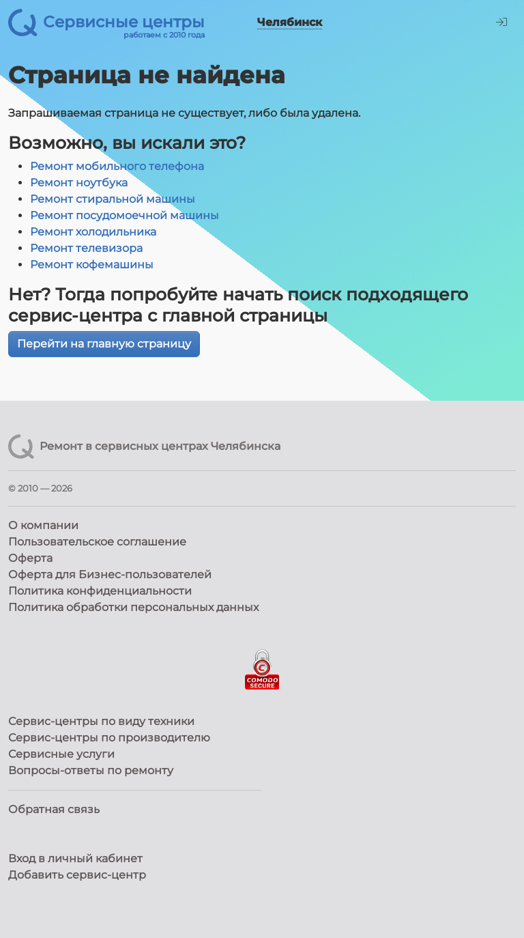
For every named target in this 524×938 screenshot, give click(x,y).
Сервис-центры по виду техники (101, 721)
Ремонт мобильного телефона (117, 166)
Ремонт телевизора (86, 248)
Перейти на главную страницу (104, 343)
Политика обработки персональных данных (133, 607)
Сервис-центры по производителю (109, 737)
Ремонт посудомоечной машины (124, 215)
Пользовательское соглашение (97, 541)
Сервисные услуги (61, 754)
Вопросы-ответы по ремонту (90, 770)
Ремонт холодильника (93, 231)
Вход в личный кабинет (75, 858)
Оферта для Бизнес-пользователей (110, 574)
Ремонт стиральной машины (112, 199)
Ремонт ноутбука (79, 182)
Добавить (77, 874)
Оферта (30, 558)
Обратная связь (54, 809)
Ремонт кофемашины (92, 264)
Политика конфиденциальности (100, 590)
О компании (43, 525)
